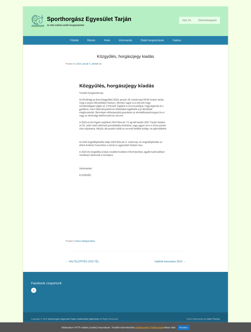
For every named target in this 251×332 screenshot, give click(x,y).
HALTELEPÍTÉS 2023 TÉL (82, 261)
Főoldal (74, 40)
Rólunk (91, 40)
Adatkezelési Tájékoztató (149, 327)
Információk (125, 40)
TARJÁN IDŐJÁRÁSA (174, 292)
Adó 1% (186, 20)
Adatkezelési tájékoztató (88, 319)
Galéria (177, 40)
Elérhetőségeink (207, 20)
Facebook (33, 290)
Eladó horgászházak (152, 40)
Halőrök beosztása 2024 (170, 261)
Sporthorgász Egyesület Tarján (89, 19)
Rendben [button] (183, 327)
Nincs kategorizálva (85, 241)
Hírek (107, 40)
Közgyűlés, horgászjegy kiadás (125, 56)
